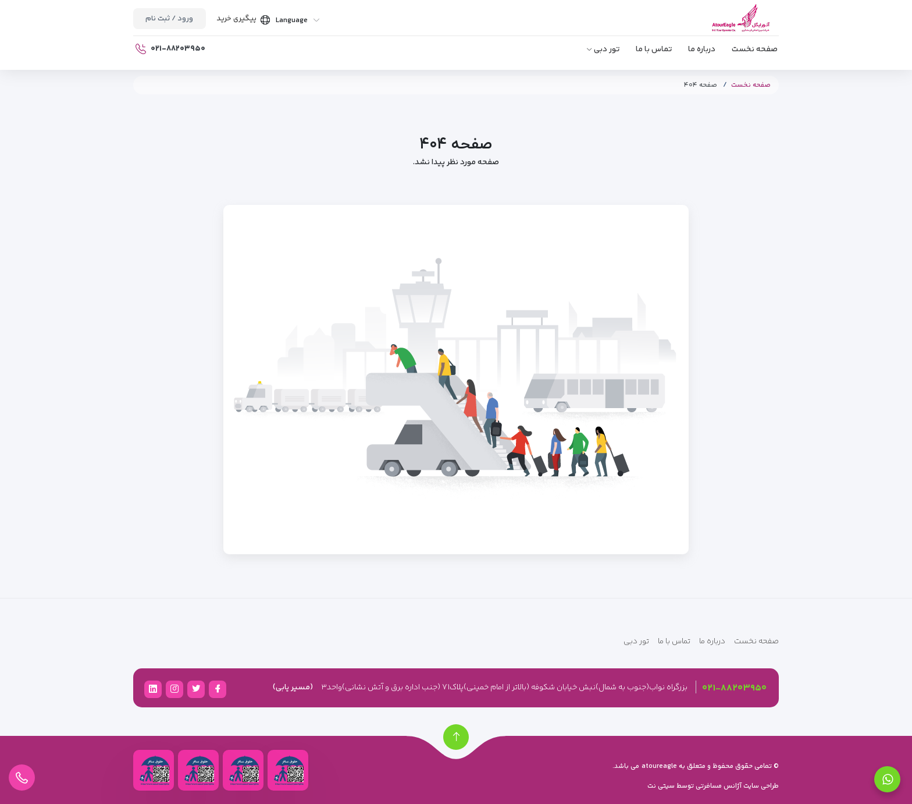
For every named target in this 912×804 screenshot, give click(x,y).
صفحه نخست (755, 49)
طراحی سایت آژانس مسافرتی (736, 786)
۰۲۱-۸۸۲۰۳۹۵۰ (734, 688)
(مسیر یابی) (293, 687)
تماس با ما (654, 49)
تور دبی (606, 49)
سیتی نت (661, 786)
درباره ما (701, 49)
